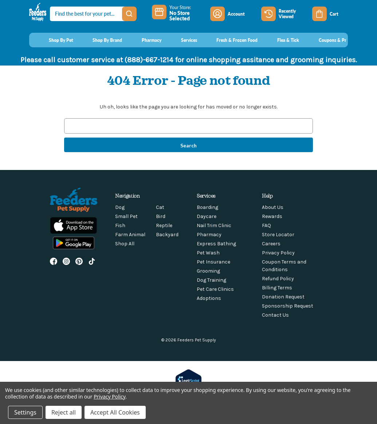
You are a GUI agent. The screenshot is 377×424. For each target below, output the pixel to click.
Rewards (272, 216)
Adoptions (209, 298)
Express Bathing (216, 244)
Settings (25, 412)
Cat (160, 207)
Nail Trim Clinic (214, 225)
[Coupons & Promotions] (335, 40)
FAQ (266, 225)
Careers (271, 244)
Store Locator (278, 234)
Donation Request (283, 297)
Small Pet (126, 216)
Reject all (63, 412)
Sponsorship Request (287, 306)
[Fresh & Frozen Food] (230, 40)
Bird (160, 216)
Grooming (208, 271)
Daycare (206, 216)
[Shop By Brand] (100, 40)
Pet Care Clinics (215, 289)
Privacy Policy (278, 253)
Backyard (167, 234)
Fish (120, 225)
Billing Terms (277, 288)
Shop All (124, 244)
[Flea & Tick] (281, 40)
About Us (272, 207)
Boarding (207, 207)
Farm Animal (130, 234)
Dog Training (211, 280)
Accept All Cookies (115, 412)
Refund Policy (278, 279)
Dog (120, 207)
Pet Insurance (213, 262)
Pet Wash (208, 253)
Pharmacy (209, 234)
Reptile (164, 225)
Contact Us (275, 315)
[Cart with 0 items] (330, 14)
